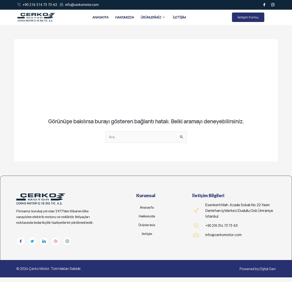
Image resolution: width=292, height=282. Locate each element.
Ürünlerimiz (153, 17)
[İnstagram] (273, 5)
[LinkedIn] (44, 241)
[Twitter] (32, 241)
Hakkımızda (124, 17)
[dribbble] (55, 241)
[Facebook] (264, 5)
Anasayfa (100, 17)
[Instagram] (67, 241)
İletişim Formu (248, 17)
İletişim (179, 17)
